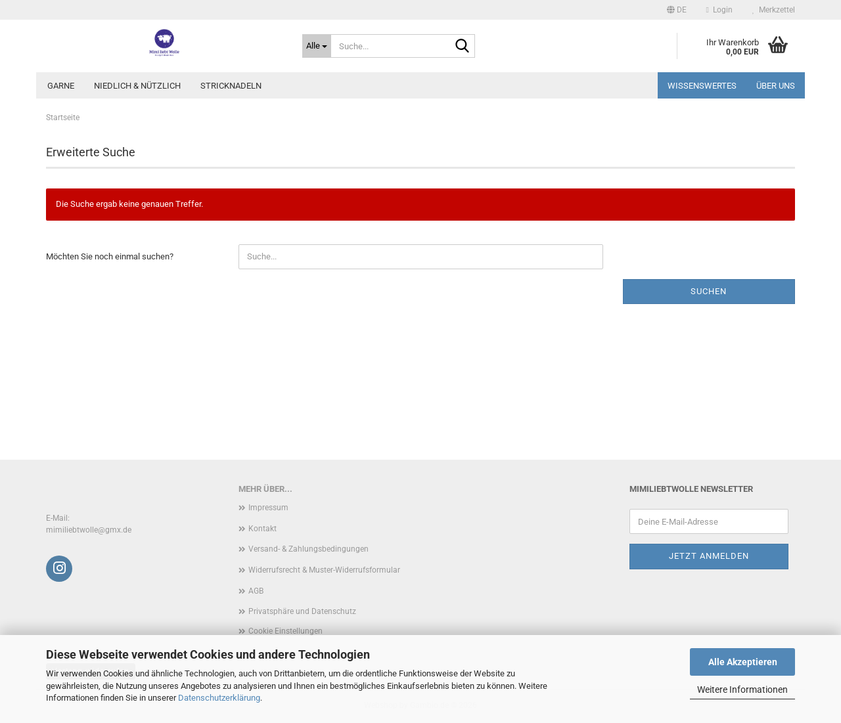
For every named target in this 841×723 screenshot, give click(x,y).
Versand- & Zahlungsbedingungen (308, 549)
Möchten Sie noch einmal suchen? (109, 256)
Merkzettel (773, 9)
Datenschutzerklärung (219, 698)
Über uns (775, 86)
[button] (676, 10)
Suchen (709, 291)
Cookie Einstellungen (285, 631)
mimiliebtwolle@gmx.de (88, 530)
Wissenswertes (702, 86)
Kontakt (262, 528)
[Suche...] (316, 46)
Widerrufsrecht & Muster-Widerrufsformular (324, 570)
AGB (255, 591)
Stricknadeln (230, 86)
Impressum (268, 507)
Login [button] (719, 9)
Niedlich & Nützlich (137, 86)
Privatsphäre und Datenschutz (302, 611)
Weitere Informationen (742, 689)
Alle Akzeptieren (742, 662)
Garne (60, 86)
